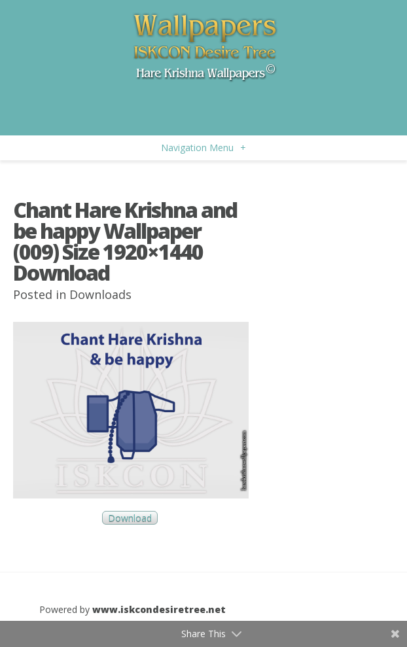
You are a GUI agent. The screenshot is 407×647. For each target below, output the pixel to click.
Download (130, 518)
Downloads (100, 294)
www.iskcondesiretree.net (159, 609)
